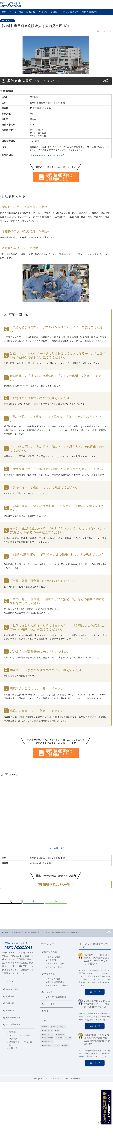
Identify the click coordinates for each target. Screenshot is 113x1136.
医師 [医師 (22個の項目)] (58, 1030)
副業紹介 (55, 12)
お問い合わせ (15, 1048)
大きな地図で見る (55, 848)
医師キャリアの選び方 (58, 985)
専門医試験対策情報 (57, 997)
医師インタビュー (56, 967)
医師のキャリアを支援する (18, 945)
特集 (46, 1011)
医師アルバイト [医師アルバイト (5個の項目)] (48, 1034)
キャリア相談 (16, 12)
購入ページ (95, 991)
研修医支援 (49, 974)
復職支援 (43, 12)
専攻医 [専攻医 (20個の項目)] (60, 1038)
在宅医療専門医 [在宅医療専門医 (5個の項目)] (48, 1038)
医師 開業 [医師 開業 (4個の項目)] (61, 1034)
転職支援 (30, 12)
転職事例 (52, 960)
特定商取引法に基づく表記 (20, 1043)
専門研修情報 (54, 979)
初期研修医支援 (71, 12)
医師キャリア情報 (56, 964)
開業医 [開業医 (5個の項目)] (66, 1045)
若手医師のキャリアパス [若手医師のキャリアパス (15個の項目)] (51, 1045)
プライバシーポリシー (19, 1035)
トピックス (49, 1004)
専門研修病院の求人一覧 (54, 884)
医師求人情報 (54, 957)
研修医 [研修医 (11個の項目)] (69, 1038)
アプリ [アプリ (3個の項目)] (45, 1027)
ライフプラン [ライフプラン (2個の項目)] (47, 1030)
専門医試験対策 (90, 12)
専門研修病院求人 (7, 21)
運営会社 (13, 1032)
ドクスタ (48, 992)
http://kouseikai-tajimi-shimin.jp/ (47, 155)
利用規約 (13, 1039)
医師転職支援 (50, 952)
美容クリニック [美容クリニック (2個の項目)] (48, 1041)
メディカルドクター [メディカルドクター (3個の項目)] (58, 1027)
